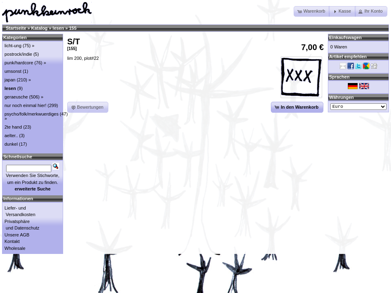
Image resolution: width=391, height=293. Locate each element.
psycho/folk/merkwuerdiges (31, 114)
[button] (312, 11)
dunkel (11, 144)
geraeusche (16, 96)
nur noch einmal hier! (25, 105)
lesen (58, 28)
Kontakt (12, 241)
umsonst (13, 71)
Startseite (16, 28)
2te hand (13, 127)
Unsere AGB (16, 234)
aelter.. (11, 135)
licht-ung (13, 45)
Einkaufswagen (345, 37)
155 (72, 28)
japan (9, 79)
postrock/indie (18, 54)
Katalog (39, 28)
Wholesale (14, 248)
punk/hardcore (18, 62)
